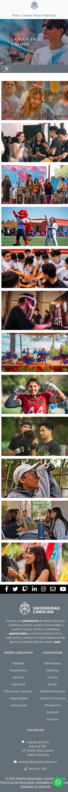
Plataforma (52, 705)
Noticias (52, 719)
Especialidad (18, 698)
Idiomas (18, 677)
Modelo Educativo (52, 691)
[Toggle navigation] (6, 69)
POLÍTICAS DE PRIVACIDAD (18, 782)
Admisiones (52, 663)
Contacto (52, 712)
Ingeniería (18, 684)
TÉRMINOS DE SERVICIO (35, 787)
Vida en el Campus (52, 698)
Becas (52, 684)
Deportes (52, 670)
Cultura (52, 677)
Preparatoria (18, 670)
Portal (15, 15)
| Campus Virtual (31, 15)
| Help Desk (48, 15)
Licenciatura (18, 705)
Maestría (18, 663)
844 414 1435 (37, 768)
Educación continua (18, 691)
